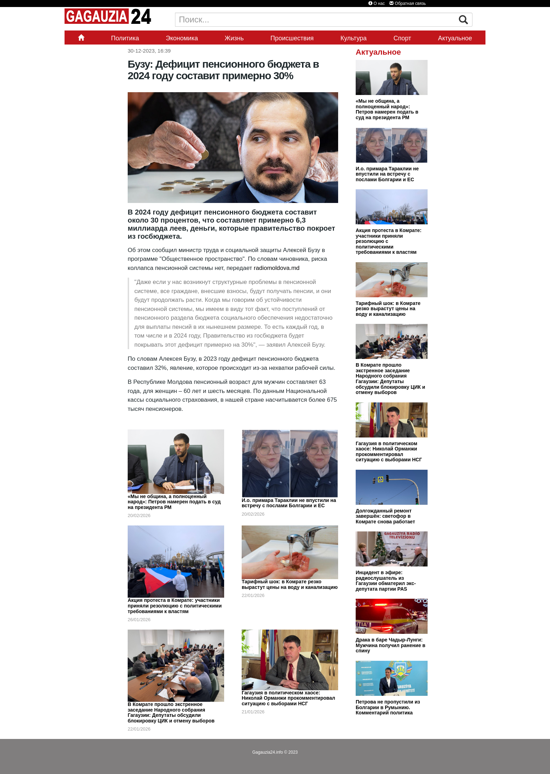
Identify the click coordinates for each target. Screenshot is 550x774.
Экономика (182, 38)
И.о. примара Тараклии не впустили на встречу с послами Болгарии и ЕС (289, 503)
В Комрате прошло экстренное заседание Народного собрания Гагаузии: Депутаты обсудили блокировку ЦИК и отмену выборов (171, 712)
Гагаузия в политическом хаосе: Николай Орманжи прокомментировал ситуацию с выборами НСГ (288, 698)
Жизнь (234, 38)
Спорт (402, 38)
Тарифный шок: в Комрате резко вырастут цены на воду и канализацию (290, 584)
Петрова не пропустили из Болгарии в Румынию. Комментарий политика (388, 707)
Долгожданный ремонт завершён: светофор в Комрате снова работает (385, 516)
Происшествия (292, 38)
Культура (354, 38)
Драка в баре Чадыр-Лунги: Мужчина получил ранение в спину (390, 645)
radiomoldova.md (277, 268)
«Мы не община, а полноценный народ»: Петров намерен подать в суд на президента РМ (174, 502)
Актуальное (455, 38)
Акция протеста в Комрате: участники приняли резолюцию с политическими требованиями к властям (175, 605)
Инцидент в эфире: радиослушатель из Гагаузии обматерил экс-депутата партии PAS (386, 581)
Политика (125, 38)
